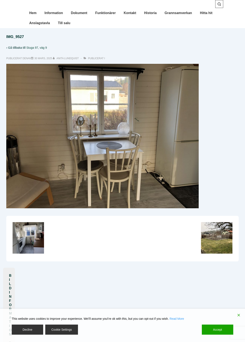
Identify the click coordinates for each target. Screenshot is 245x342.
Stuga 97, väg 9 (36, 47)
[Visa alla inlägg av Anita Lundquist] (66, 58)
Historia (150, 13)
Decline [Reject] (27, 329)
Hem (33, 13)
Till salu (64, 23)
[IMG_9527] (43, 58)
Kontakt (130, 13)
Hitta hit (206, 13)
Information (53, 13)
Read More (177, 318)
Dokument (79, 13)
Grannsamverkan (178, 13)
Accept (217, 329)
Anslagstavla (39, 23)
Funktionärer (105, 13)
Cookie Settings (61, 329)
